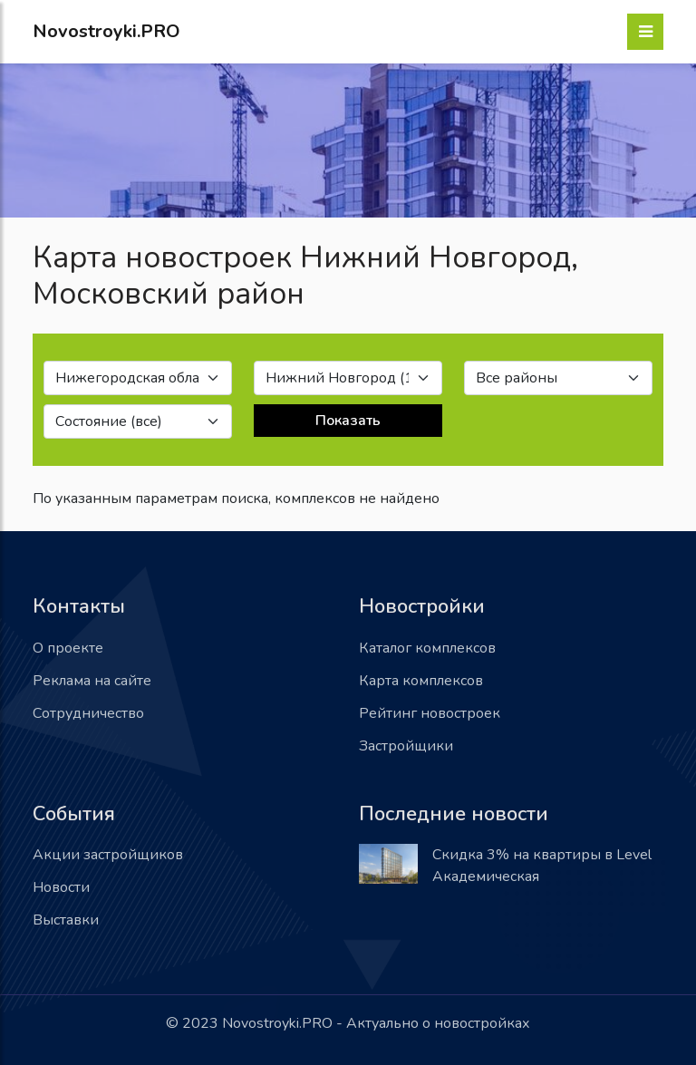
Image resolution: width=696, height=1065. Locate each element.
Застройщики (406, 746)
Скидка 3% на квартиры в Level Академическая (542, 865)
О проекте (68, 648)
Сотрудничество (88, 713)
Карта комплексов (421, 681)
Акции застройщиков (108, 855)
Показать (348, 421)
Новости (61, 887)
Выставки (66, 920)
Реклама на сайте (92, 681)
